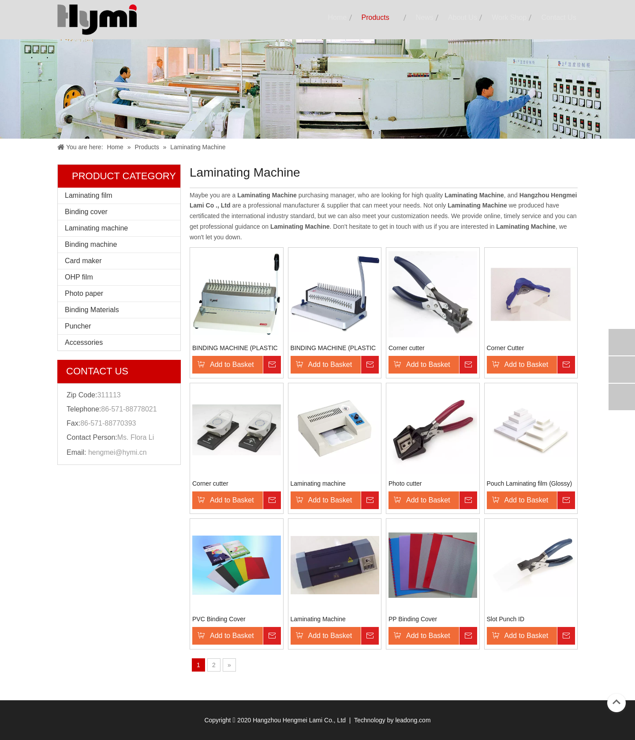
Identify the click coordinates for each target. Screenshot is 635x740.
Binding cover (86, 211)
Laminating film (88, 195)
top (616, 702)
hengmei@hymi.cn (117, 452)
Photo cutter (405, 483)
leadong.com (412, 720)
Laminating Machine (318, 619)
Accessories (84, 342)
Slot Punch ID (506, 619)
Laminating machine (96, 228)
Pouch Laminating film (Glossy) (529, 483)
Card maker (83, 260)
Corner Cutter (505, 347)
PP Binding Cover (412, 619)
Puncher (78, 326)
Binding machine (91, 244)
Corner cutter (406, 347)
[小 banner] (317, 89)
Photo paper (84, 293)
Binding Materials (92, 309)
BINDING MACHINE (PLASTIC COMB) (235, 347)
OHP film (79, 277)
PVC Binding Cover (219, 619)
